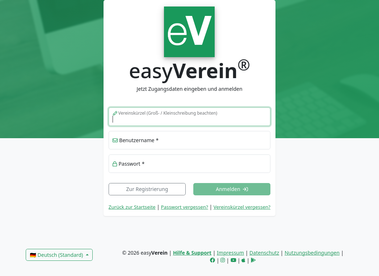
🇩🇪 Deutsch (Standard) (57, 254)
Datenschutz (264, 252)
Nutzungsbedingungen (312, 252)
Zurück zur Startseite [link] (132, 207)
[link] (189, 30)
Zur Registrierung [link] (147, 189)
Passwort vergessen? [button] (184, 207)
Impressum (230, 252)
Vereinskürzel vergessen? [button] (242, 207)
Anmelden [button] (232, 189)
